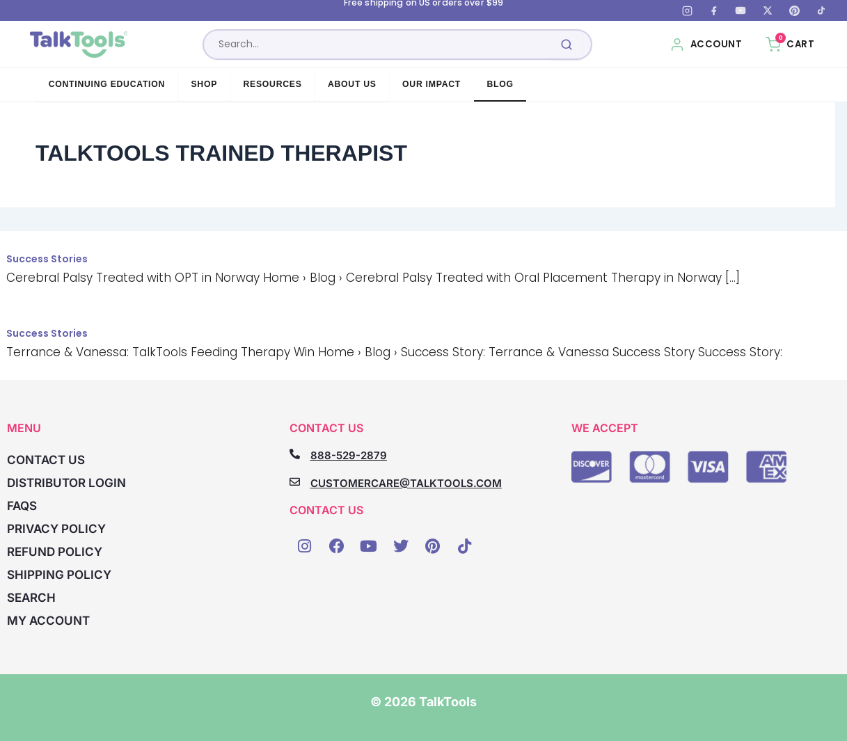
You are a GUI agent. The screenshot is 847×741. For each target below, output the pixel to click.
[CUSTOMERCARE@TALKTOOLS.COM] (295, 482)
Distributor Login (66, 483)
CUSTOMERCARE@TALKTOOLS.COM (406, 483)
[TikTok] (821, 10)
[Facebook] (714, 10)
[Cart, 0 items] (790, 44)
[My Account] (706, 44)
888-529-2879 (348, 455)
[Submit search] (566, 44)
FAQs (22, 506)
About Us (352, 84)
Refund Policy (54, 552)
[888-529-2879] (295, 454)
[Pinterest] (794, 10)
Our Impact (431, 84)
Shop (204, 84)
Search (31, 598)
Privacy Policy (56, 529)
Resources (272, 84)
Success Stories (47, 259)
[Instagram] (687, 10)
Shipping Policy (59, 575)
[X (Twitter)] (767, 10)
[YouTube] (740, 10)
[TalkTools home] (79, 44)
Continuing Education (107, 84)
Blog (499, 84)
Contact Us (46, 460)
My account (48, 621)
